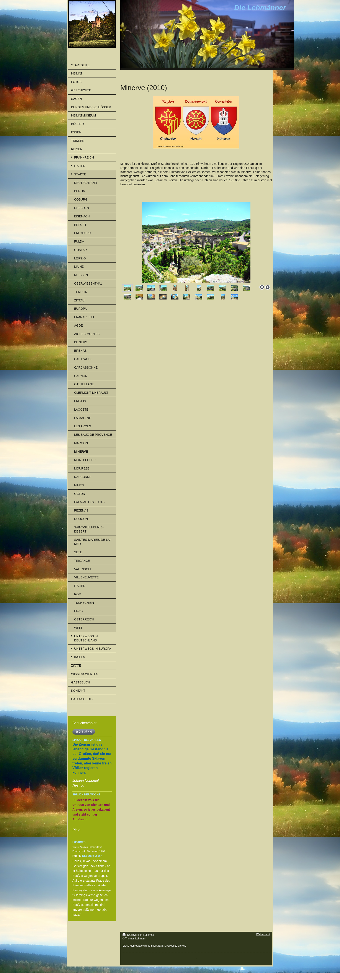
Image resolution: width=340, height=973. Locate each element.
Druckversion (133, 934)
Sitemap (149, 934)
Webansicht (263, 934)
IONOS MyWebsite (166, 945)
